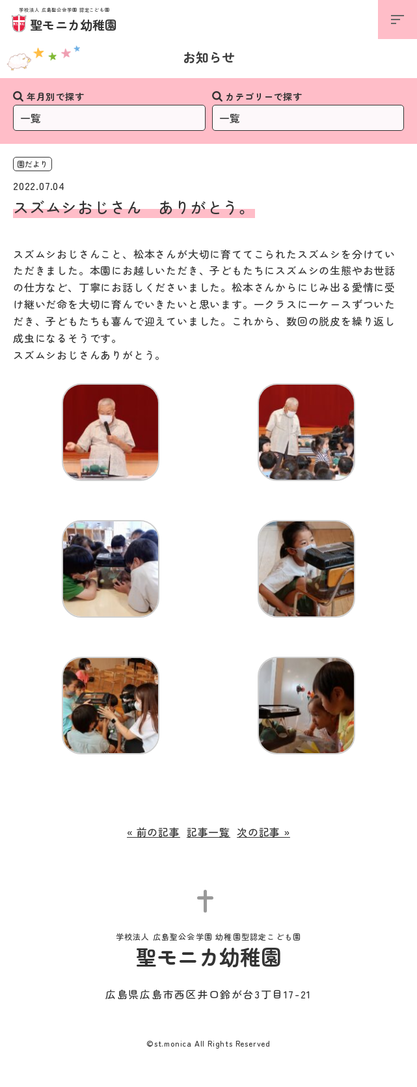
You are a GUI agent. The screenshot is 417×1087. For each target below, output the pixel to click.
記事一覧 (208, 832)
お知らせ (209, 57)
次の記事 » (263, 832)
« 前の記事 (153, 832)
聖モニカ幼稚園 (65, 20)
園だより (32, 163)
